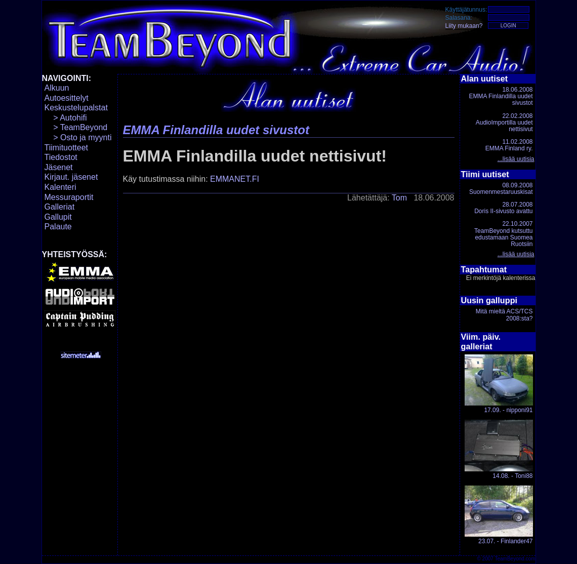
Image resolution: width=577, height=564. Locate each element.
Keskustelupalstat (76, 107)
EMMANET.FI (234, 179)
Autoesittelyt (67, 98)
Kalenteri (60, 187)
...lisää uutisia (516, 159)
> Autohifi (66, 117)
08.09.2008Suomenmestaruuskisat (500, 188)
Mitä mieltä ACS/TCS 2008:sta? (504, 314)
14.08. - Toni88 (499, 449)
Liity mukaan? (464, 25)
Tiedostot (61, 157)
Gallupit (58, 217)
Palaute (58, 226)
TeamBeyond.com (514, 558)
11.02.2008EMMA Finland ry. (509, 145)
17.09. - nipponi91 (499, 384)
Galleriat (60, 207)
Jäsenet (59, 167)
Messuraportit (69, 197)
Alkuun (57, 88)
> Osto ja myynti (78, 137)
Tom (399, 197)
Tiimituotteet (67, 147)
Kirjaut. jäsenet (71, 177)
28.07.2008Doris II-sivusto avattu (503, 208)
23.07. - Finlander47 (499, 515)
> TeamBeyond (76, 127)
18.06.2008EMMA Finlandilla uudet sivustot (500, 96)
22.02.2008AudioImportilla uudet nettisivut (504, 122)
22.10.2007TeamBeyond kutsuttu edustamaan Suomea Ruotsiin (503, 234)
